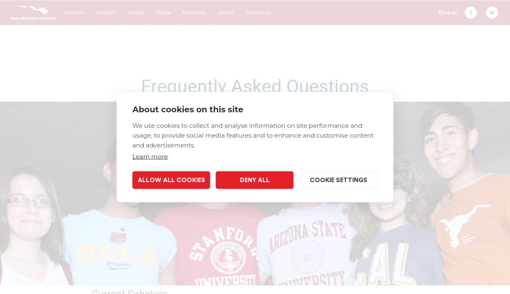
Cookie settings (338, 180)
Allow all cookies (171, 180)
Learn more (150, 156)
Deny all (255, 180)
